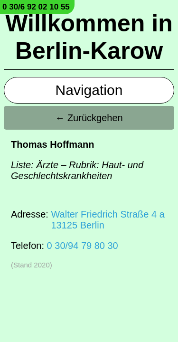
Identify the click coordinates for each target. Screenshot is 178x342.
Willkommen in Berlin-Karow (88, 37)
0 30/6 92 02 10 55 (36, 6)
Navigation (89, 90)
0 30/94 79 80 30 (82, 245)
